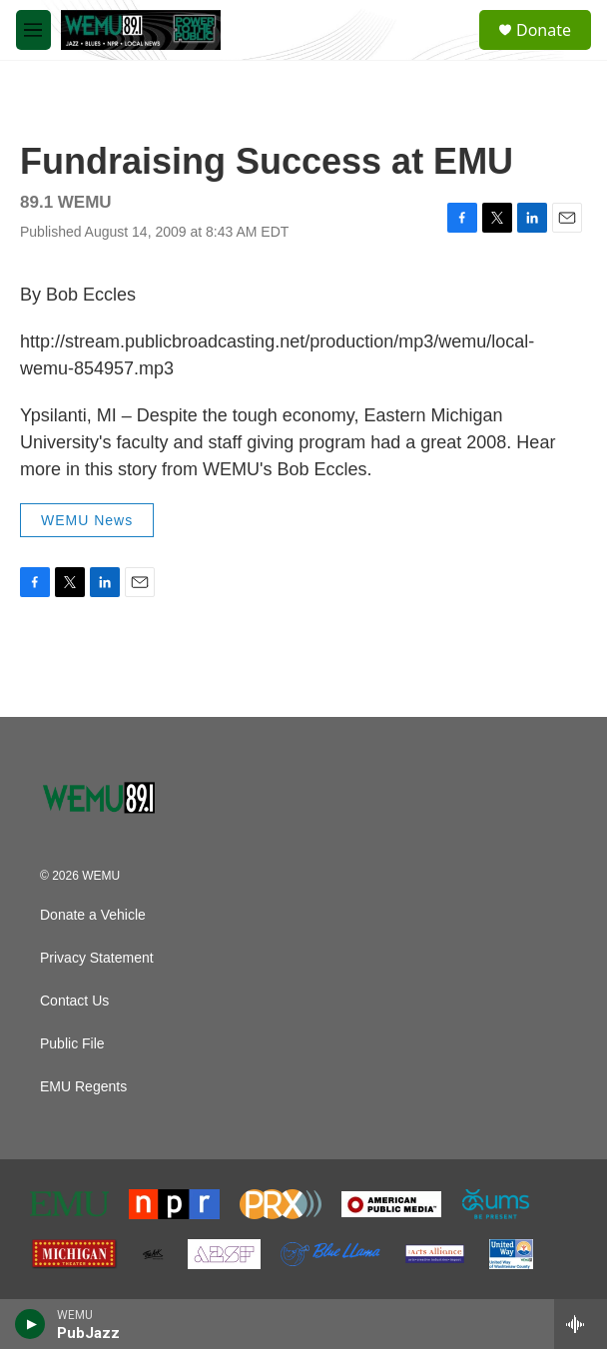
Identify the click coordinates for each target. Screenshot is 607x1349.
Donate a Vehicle (93, 915)
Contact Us (74, 1001)
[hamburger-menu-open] (33, 30)
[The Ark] (153, 1254)
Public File (72, 1043)
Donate (543, 30)
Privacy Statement (97, 958)
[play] (30, 1324)
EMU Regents (83, 1086)
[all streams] (580, 1324)
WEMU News (87, 520)
